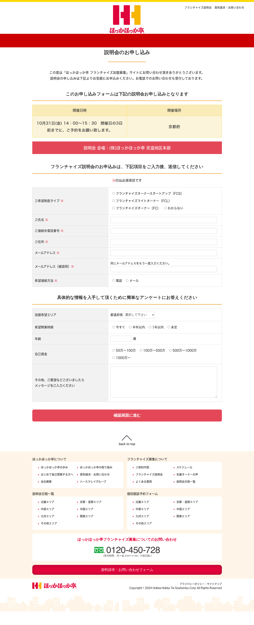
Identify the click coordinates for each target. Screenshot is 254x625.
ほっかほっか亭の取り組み (96, 481)
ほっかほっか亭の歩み (74, 39)
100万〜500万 (152, 364)
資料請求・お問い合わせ (229, 7)
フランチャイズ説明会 (198, 7)
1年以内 (156, 341)
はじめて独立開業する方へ (57, 488)
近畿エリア (47, 515)
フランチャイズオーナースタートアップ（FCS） (148, 207)
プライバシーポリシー (192, 597)
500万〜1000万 (183, 364)
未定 (172, 341)
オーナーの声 (175, 39)
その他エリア (49, 537)
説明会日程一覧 (185, 495)
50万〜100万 (124, 364)
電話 (117, 294)
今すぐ (118, 341)
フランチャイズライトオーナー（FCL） (142, 214)
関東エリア (86, 529)
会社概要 (46, 495)
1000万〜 (121, 371)
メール (132, 294)
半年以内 (137, 341)
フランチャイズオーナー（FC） (136, 222)
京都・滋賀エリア (91, 515)
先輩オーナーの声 (187, 488)
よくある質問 (144, 495)
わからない (173, 222)
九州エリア (47, 529)
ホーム (42, 39)
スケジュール (184, 481)
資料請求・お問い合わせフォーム (127, 583)
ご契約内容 (146, 39)
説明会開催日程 (206, 39)
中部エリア (47, 522)
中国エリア (86, 522)
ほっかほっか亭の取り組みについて (113, 39)
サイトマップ (214, 597)
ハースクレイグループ (93, 495)
